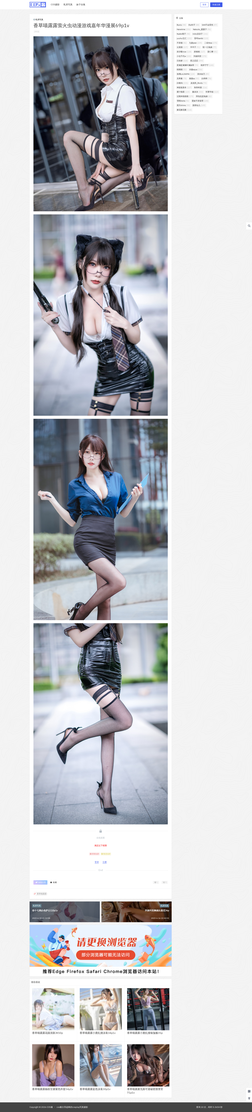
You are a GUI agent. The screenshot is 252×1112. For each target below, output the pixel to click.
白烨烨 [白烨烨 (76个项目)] (206, 78)
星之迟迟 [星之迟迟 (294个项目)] (196, 60)
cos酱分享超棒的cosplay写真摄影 (72, 1107)
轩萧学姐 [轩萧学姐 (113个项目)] (212, 92)
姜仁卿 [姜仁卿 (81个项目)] (212, 51)
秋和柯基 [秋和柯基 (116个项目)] (200, 87)
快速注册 (216, 4)
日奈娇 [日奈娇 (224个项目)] (182, 60)
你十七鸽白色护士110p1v (45, 910)
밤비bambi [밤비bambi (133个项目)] (201, 38)
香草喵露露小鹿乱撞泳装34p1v (98, 1032)
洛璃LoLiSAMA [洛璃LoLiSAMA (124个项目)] (186, 74)
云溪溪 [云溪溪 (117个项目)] (182, 47)
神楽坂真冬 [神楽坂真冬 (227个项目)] (184, 87)
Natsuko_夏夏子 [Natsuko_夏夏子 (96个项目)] (202, 29)
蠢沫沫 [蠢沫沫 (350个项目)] (197, 92)
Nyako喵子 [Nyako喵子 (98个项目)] (183, 34)
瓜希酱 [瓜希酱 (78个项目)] (182, 78)
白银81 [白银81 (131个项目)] (182, 83)
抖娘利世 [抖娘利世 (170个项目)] (200, 56)
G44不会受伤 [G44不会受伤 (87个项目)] (209, 25)
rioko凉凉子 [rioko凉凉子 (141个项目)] (200, 34)
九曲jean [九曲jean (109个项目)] (195, 43)
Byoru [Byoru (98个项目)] (181, 25)
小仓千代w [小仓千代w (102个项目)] (184, 56)
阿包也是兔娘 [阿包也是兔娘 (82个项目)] (204, 96)
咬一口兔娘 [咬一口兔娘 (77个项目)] (209, 47)
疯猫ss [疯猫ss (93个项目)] (194, 78)
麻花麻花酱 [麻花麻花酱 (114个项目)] (184, 110)
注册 (105, 862)
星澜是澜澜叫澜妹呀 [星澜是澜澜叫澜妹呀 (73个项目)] (187, 65)
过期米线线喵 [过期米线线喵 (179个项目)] (185, 96)
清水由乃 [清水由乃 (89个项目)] (203, 74)
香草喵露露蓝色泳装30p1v (95, 1089)
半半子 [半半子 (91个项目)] (195, 47)
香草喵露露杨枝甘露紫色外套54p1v (52, 1089)
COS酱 (49, 1107)
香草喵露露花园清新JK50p (47, 1032)
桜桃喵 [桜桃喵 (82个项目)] (182, 69)
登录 (204, 4)
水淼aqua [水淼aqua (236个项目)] (195, 69)
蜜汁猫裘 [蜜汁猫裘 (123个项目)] (183, 92)
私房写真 (38, 19)
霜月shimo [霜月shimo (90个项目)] (183, 105)
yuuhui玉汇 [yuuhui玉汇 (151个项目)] (184, 38)
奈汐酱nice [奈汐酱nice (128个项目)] (184, 51)
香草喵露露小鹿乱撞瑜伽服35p (145, 1032)
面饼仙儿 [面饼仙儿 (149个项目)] (199, 105)
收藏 (53, 882)
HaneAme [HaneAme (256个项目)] (183, 29)
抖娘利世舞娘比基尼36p (157, 910)
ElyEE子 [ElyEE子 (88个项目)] (194, 25)
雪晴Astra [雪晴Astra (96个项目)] (183, 101)
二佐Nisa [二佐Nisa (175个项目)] (210, 43)
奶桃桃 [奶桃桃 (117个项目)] (199, 51)
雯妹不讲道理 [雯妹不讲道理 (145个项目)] (200, 101)
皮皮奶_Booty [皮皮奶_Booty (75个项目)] (199, 83)
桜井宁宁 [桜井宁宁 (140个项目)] (207, 65)
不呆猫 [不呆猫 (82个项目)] (182, 43)
